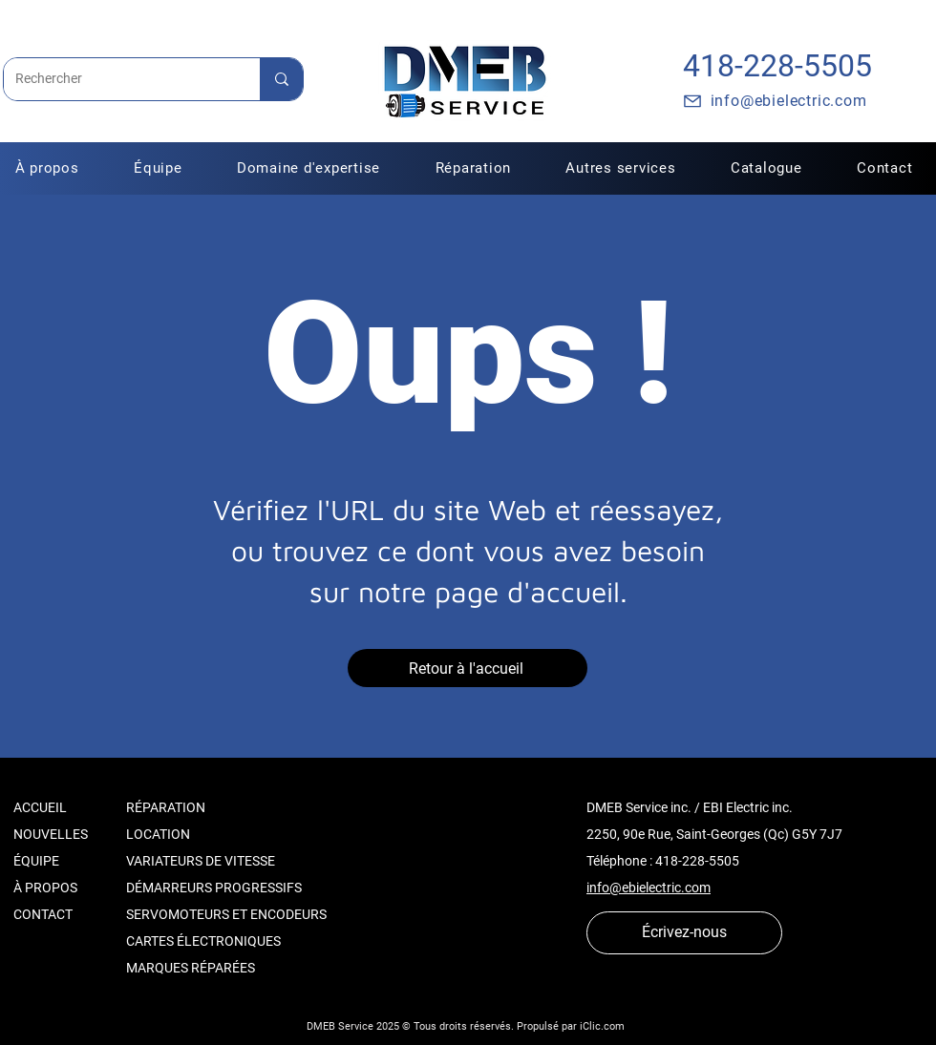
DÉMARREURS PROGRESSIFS (214, 887)
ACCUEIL (40, 807)
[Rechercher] (117, 79)
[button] (473, 168)
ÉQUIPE (36, 860)
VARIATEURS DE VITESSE (200, 860)
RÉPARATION (165, 807)
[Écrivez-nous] (684, 932)
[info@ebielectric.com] (774, 101)
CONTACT (43, 914)
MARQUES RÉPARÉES (190, 967)
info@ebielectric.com (648, 887)
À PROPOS (45, 887)
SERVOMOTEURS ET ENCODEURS (226, 914)
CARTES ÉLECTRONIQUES (203, 941)
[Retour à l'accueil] (467, 668)
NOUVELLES (50, 834)
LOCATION (158, 834)
